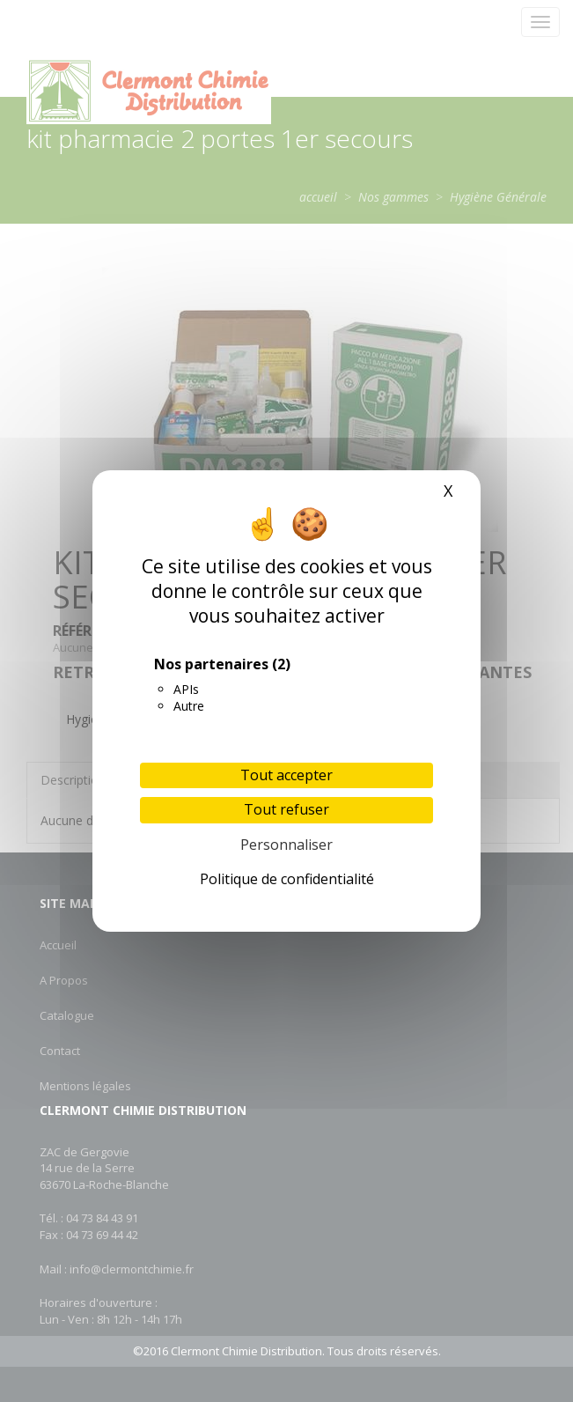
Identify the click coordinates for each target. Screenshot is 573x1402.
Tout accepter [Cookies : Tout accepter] (286, 775)
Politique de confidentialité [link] (287, 879)
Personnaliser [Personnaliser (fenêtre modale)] (286, 844)
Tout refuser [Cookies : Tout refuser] (286, 809)
